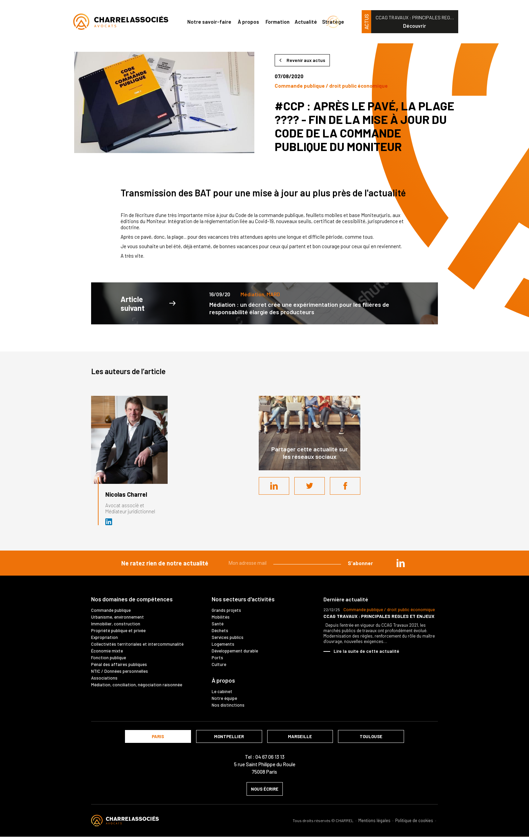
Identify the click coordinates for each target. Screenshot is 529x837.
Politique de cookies (414, 820)
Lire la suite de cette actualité (366, 651)
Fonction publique (108, 657)
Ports (217, 657)
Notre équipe (224, 698)
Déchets (220, 630)
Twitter (309, 486)
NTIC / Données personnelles (119, 671)
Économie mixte (107, 650)
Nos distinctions (228, 705)
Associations (104, 678)
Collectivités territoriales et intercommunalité (137, 644)
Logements (223, 644)
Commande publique (111, 610)
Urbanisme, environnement (117, 617)
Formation (278, 22)
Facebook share (345, 486)
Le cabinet (222, 691)
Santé (218, 623)
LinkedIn (274, 486)
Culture (219, 664)
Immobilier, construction (115, 623)
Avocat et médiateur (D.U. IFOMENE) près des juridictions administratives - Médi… (109, 521)
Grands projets (226, 610)
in (401, 563)
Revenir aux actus (306, 60)
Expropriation (104, 637)
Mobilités (221, 617)
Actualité (306, 22)
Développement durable (235, 650)
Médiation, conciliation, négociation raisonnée (136, 684)
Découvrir (414, 26)
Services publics (228, 637)
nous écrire (264, 789)
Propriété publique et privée (118, 630)
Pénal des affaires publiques (119, 664)
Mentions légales (374, 820)
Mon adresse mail (248, 563)
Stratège (333, 22)
